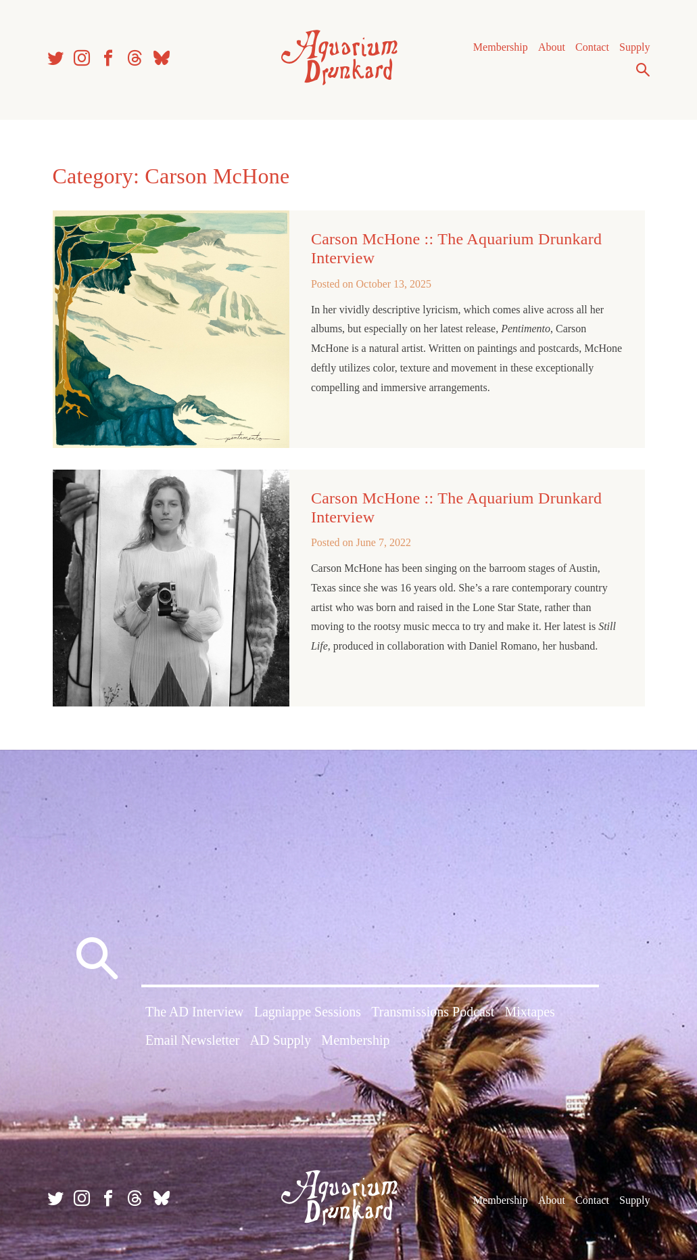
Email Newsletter (192, 1040)
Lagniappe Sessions (307, 1011)
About (551, 47)
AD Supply (281, 1040)
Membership (500, 47)
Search (643, 69)
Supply (634, 47)
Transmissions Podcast (432, 1011)
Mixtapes (529, 1011)
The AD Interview (194, 1011)
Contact (592, 47)
